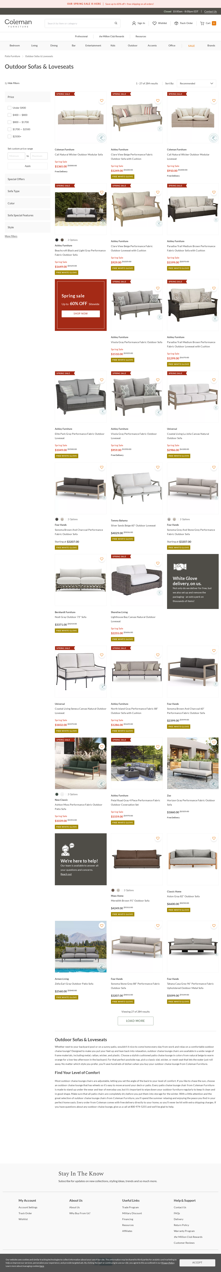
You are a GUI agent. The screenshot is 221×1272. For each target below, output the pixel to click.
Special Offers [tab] (16, 179)
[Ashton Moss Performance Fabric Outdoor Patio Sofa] (81, 800)
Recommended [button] (187, 83)
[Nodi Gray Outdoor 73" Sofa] (81, 612)
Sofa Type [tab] (13, 191)
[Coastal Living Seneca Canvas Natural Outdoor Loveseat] (81, 704)
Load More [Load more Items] (135, 1021)
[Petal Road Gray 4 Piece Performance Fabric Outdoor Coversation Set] (137, 796)
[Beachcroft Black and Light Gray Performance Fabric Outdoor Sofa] (81, 245)
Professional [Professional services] (81, 36)
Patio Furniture (12, 56)
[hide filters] (13, 83)
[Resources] (128, 1225)
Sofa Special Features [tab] (20, 215)
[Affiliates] (127, 1230)
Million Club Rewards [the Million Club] (111, 36)
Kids (113, 45)
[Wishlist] (23, 1219)
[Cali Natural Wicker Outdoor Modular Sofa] (81, 149)
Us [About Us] (74, 1207)
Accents (152, 45)
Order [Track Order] (25, 1213)
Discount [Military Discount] (132, 1213)
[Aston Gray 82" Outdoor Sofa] (193, 891)
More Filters (11, 236)
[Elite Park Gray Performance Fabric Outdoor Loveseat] (81, 429)
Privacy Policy (167, 1262)
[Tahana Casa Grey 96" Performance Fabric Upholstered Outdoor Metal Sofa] (193, 979)
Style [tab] (11, 227)
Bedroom (15, 45)
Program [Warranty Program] (184, 1230)
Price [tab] (11, 96)
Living (34, 45)
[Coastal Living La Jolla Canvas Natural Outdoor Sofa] (193, 429)
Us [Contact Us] (180, 1207)
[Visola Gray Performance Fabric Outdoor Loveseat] (137, 429)
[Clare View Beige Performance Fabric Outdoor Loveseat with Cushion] (137, 241)
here (42, 1266)
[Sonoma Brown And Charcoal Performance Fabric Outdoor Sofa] (81, 525)
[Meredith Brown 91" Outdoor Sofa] (137, 896)
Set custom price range (20, 148)
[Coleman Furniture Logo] (18, 26)
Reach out (66, 874)
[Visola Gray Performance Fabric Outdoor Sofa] (137, 337)
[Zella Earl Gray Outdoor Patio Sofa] (81, 979)
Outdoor (132, 45)
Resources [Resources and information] (141, 36)
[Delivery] (178, 1219)
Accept (197, 1263)
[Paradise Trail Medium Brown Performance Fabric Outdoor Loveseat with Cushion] (193, 337)
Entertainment (93, 45)
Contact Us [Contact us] (210, 11)
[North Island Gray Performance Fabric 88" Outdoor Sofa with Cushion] (137, 704)
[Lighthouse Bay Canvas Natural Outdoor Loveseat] (137, 612)
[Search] (82, 23)
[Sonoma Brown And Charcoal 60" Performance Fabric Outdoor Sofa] (193, 704)
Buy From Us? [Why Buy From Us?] (79, 1213)
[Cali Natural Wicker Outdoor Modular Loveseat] (193, 149)
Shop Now (81, 314)
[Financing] (127, 1219)
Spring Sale (61, 161)
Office (171, 45)
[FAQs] (177, 1213)
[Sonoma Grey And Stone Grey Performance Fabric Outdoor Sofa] (193, 525)
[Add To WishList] (101, 100)
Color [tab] (11, 203)
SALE (191, 45)
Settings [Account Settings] (28, 1207)
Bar (74, 45)
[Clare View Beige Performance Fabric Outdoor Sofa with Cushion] (137, 149)
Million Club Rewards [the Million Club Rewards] (188, 1236)
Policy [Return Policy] (181, 1225)
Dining (54, 45)
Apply (28, 166)
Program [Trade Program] (130, 1207)
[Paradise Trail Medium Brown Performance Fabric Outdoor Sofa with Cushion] (193, 241)
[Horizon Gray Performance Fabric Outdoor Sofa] (193, 796)
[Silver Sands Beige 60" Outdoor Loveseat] (137, 520)
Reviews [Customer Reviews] (184, 1242)
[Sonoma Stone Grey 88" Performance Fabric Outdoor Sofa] (137, 979)
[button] (138, 23)
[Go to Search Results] (116, 23)
